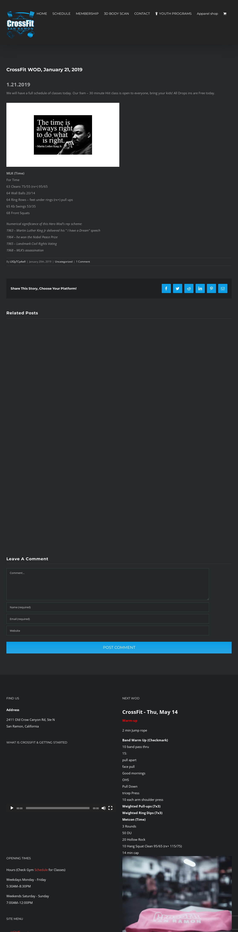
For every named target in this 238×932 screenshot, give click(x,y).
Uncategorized (63, 261)
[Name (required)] (107, 607)
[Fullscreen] (110, 808)
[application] (61, 781)
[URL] (107, 630)
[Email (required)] (107, 619)
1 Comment (83, 261)
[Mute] (103, 808)
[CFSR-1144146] (177, 857)
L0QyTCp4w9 (18, 261)
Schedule (41, 870)
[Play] (12, 808)
